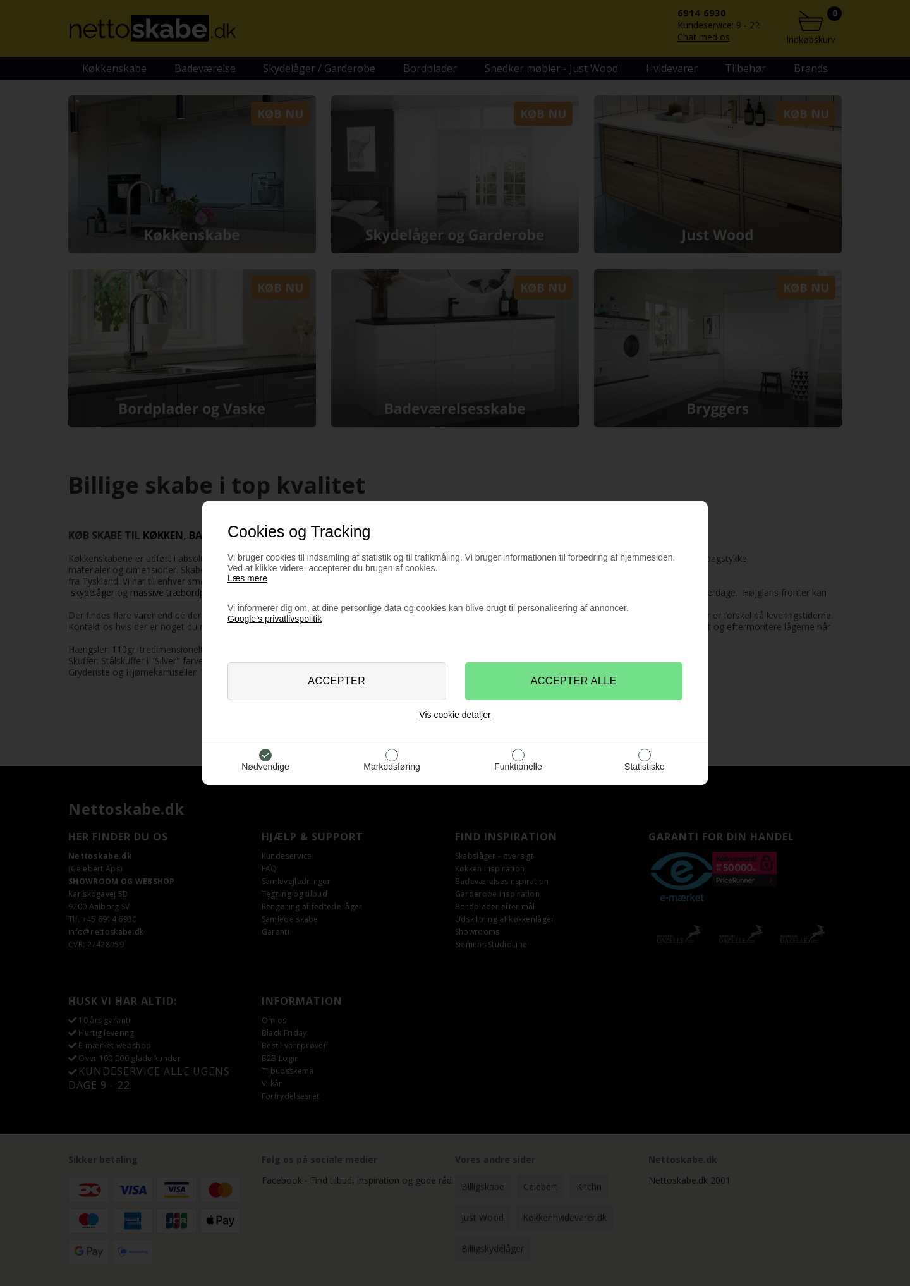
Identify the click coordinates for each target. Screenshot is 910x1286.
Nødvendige (265, 766)
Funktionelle (518, 766)
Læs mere (247, 578)
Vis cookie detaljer (454, 715)
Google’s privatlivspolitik (275, 619)
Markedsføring (391, 766)
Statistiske (644, 766)
